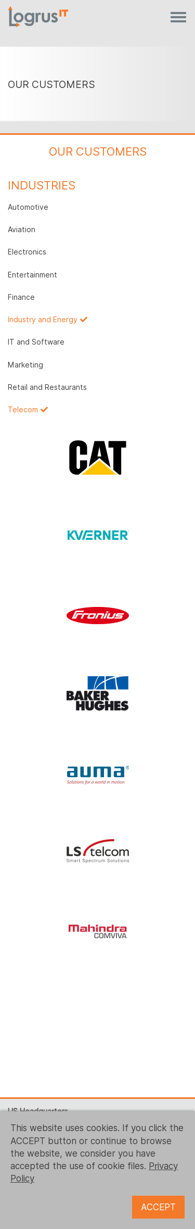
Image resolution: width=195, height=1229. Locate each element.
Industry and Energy (42, 319)
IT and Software (36, 342)
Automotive (28, 207)
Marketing (25, 365)
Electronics (27, 252)
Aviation (21, 229)
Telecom (23, 410)
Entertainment (32, 275)
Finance (21, 297)
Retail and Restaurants (47, 387)
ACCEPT (158, 1207)
